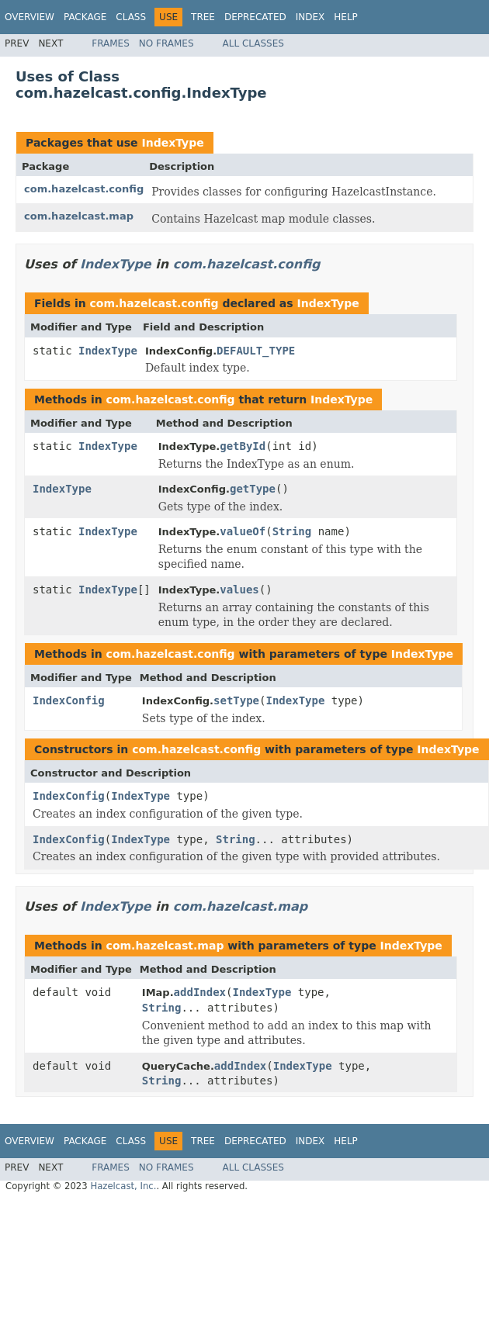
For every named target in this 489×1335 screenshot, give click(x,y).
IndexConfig (69, 700)
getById (242, 446)
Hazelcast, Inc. (123, 1186)
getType (253, 488)
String (292, 531)
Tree (203, 17)
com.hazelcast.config (84, 189)
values (239, 589)
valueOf (242, 531)
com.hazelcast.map (79, 216)
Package (85, 17)
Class (131, 17)
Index (310, 17)
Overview (29, 17)
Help (346, 17)
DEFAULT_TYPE (256, 350)
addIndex (200, 992)
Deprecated (255, 17)
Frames (111, 43)
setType (236, 700)
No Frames (166, 43)
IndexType (172, 143)
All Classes (253, 43)
